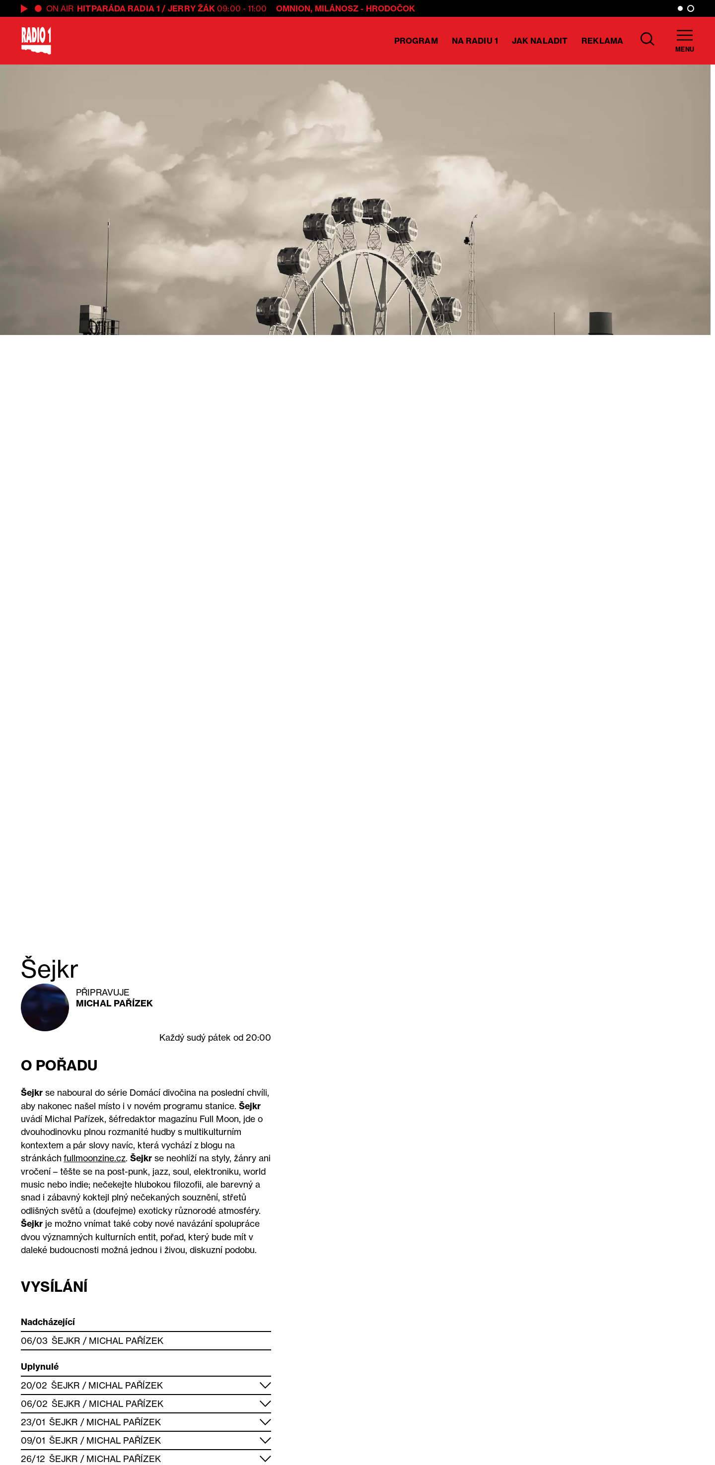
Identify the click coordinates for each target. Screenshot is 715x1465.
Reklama (602, 41)
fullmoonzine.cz (95, 1158)
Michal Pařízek (114, 1003)
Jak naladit (540, 41)
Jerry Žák (191, 8)
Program (416, 41)
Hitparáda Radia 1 (118, 8)
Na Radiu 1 (475, 41)
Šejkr (66, 1340)
